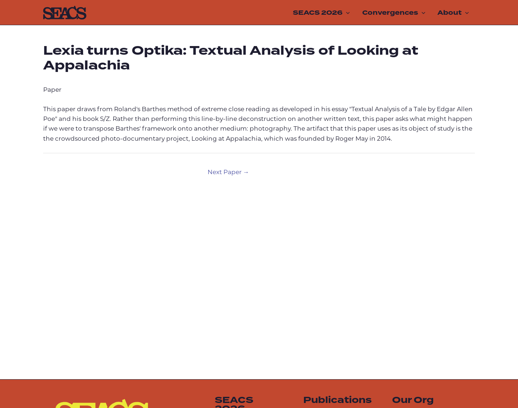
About (453, 12)
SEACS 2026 (321, 12)
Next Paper (228, 172)
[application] (346, 12)
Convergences (393, 12)
